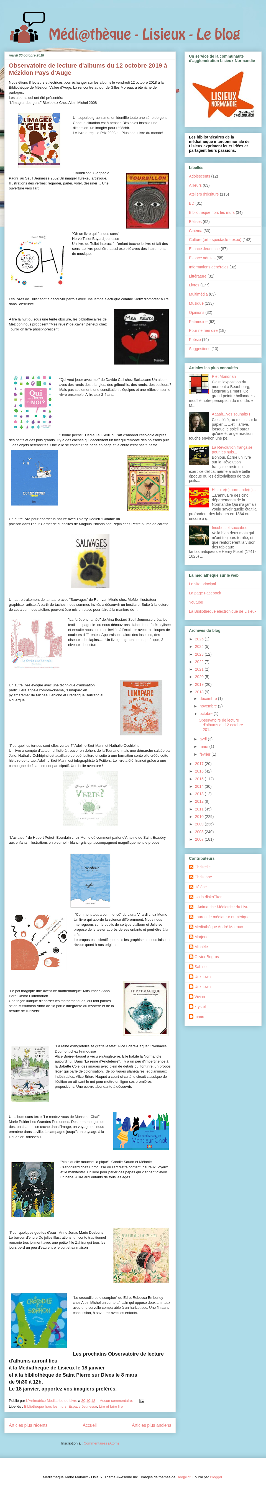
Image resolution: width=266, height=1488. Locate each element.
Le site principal (202, 584)
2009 (200, 824)
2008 (200, 832)
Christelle (203, 867)
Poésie (195, 339)
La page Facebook (205, 593)
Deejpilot (184, 1477)
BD (191, 203)
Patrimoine (198, 321)
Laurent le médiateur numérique (222, 917)
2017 (200, 763)
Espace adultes (202, 258)
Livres (194, 285)
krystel (200, 1006)
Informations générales (208, 267)
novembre (209, 706)
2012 (200, 801)
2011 (200, 809)
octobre (207, 713)
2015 (200, 779)
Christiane (203, 877)
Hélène (201, 887)
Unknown (203, 976)
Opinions (196, 312)
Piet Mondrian (224, 376)
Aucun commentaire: (117, 1401)
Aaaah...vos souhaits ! (231, 414)
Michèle (201, 947)
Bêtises (195, 221)
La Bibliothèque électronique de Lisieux (223, 611)
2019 (200, 684)
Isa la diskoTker (208, 897)
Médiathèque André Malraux (219, 927)
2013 (200, 794)
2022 (200, 662)
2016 (200, 771)
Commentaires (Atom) (101, 1443)
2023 (200, 654)
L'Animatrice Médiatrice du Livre (222, 907)
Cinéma (195, 231)
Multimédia (198, 294)
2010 (200, 816)
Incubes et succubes (229, 527)
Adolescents (199, 176)
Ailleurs (195, 185)
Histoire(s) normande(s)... (234, 490)
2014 (200, 786)
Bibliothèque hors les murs (45, 1406)
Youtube (196, 602)
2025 (200, 639)
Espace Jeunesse (82, 1406)
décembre (209, 698)
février (205, 754)
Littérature (197, 276)
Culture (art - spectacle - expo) (215, 239)
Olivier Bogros (207, 957)
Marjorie (202, 937)
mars (204, 746)
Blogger (216, 1477)
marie (199, 1016)
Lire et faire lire (111, 1406)
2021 (200, 669)
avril (204, 739)
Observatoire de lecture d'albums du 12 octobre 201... (221, 725)
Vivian (200, 996)
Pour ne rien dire (203, 330)
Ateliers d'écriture (204, 194)
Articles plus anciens (151, 1425)
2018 (200, 692)
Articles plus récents (28, 1425)
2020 (200, 676)
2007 (200, 839)
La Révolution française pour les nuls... (232, 449)
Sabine (201, 966)
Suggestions (199, 349)
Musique (196, 303)
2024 (200, 646)
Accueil (90, 1425)
